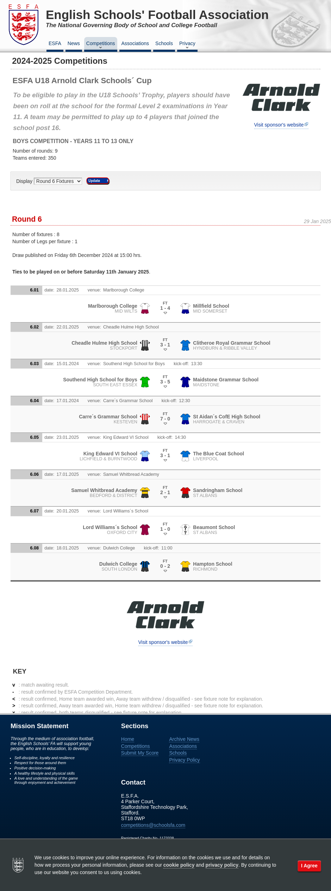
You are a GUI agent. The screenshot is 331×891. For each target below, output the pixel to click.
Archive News (184, 739)
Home (127, 739)
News (74, 43)
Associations (135, 43)
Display (25, 181)
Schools (164, 43)
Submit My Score (140, 753)
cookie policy (179, 865)
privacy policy (222, 865)
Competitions (100, 45)
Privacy (187, 45)
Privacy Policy (184, 760)
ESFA (55, 43)
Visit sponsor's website (279, 125)
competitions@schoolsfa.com (153, 825)
